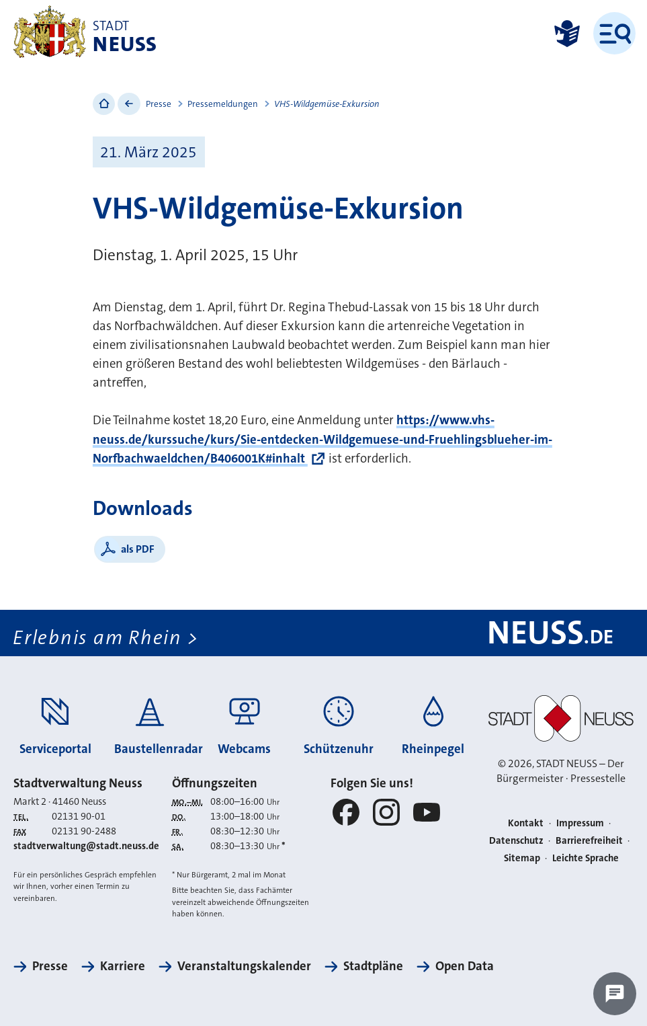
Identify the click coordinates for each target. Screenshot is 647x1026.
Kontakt (526, 823)
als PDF (138, 549)
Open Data (464, 966)
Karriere (122, 966)
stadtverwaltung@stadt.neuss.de (86, 846)
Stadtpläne (373, 966)
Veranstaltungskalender (244, 966)
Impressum (580, 823)
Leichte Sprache (585, 858)
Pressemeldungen (222, 104)
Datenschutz (516, 840)
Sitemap (522, 858)
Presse (158, 104)
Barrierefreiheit (589, 840)
